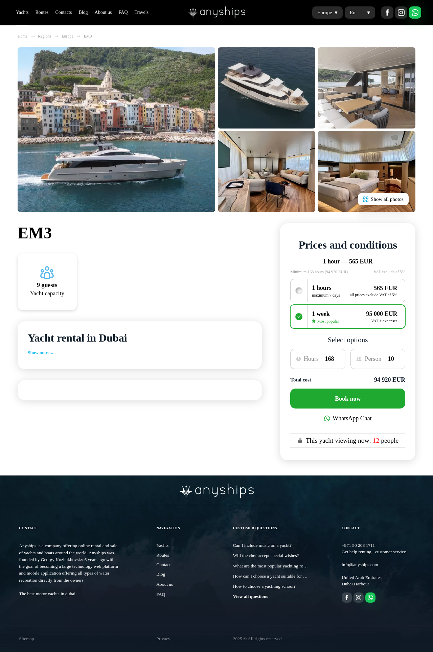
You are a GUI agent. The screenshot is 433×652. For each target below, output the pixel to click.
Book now (348, 398)
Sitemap (26, 638)
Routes (41, 12)
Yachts (22, 12)
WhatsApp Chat (348, 418)
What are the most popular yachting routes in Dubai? (281, 565)
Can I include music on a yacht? (262, 545)
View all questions (250, 596)
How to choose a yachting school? (264, 586)
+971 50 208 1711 (358, 545)
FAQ (123, 12)
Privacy (163, 638)
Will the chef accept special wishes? (266, 555)
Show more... (40, 352)
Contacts (63, 12)
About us (103, 12)
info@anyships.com (360, 564)
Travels (142, 12)
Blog (83, 12)
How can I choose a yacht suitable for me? (272, 576)
